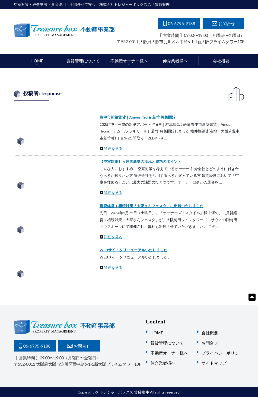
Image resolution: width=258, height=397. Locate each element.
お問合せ (209, 342)
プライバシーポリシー (222, 352)
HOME (37, 60)
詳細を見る (113, 148)
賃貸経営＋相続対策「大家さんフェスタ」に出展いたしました (152, 205)
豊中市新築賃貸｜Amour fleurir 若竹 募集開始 (137, 117)
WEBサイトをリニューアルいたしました (134, 250)
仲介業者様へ (175, 60)
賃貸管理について (83, 60)
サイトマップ (213, 362)
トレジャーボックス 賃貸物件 (124, 392)
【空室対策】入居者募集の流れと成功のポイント (140, 161)
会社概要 (221, 60)
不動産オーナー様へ (129, 60)
